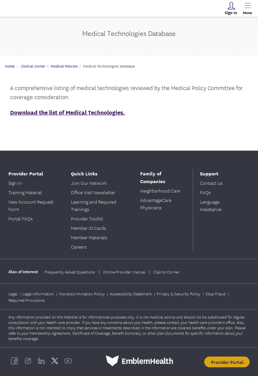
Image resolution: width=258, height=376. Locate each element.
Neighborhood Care (160, 190)
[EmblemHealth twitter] (55, 361)
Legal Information (39, 293)
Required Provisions (26, 300)
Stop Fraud (216, 293)
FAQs (205, 192)
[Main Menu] (247, 8)
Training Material (25, 192)
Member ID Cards (88, 228)
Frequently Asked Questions (70, 271)
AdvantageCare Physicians (155, 203)
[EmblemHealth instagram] (28, 361)
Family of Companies (152, 177)
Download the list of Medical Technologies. (67, 112)
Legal (13, 293)
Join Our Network (89, 182)
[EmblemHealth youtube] (68, 361)
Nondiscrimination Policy (82, 293)
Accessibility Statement (131, 293)
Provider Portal (25, 173)
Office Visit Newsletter (93, 192)
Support (209, 173)
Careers (78, 246)
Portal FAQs (20, 218)
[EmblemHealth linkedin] (41, 361)
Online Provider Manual (124, 271)
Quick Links (84, 173)
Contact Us (211, 182)
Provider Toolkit (87, 218)
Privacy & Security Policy (179, 293)
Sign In (15, 182)
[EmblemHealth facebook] (14, 361)
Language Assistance (210, 205)
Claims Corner (167, 271)
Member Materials (89, 237)
